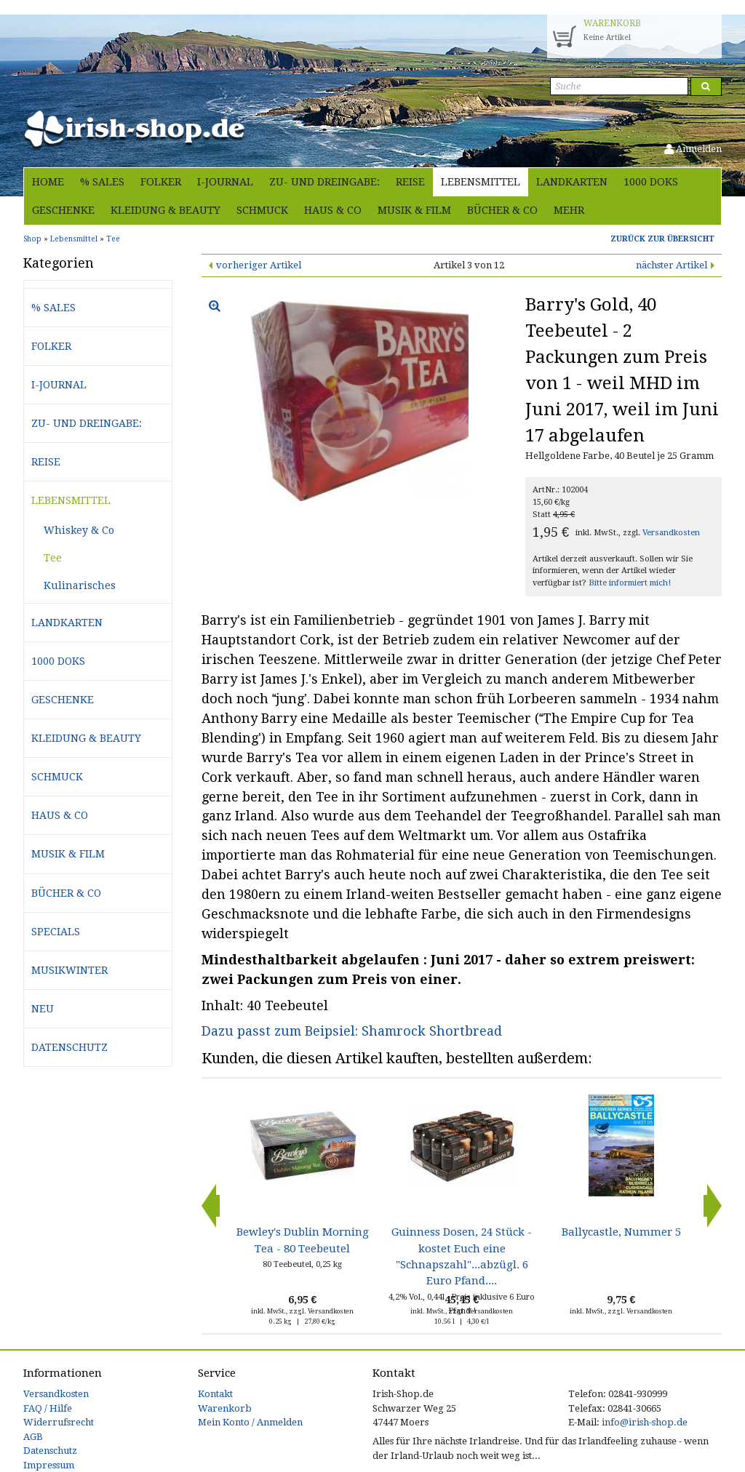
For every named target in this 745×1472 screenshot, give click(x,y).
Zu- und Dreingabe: (324, 182)
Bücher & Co (502, 210)
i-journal (225, 182)
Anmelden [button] (693, 148)
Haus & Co (333, 210)
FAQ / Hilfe (47, 1408)
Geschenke (63, 210)
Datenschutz (69, 1047)
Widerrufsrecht (58, 1422)
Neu (42, 1009)
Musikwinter (69, 970)
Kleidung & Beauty (165, 210)
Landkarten (571, 182)
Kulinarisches (80, 585)
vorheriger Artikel (258, 265)
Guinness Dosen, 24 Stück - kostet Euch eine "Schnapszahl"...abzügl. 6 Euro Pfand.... (461, 1256)
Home (48, 182)
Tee (53, 558)
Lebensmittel (480, 182)
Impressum (48, 1465)
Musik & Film (414, 210)
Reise (410, 182)
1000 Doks (651, 182)
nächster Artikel (671, 265)
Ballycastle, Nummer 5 (621, 1232)
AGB (33, 1436)
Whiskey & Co (79, 530)
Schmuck (262, 210)
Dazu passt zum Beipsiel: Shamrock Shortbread (352, 1031)
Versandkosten (671, 532)
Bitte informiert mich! (630, 583)
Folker (160, 182)
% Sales (102, 182)
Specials (55, 931)
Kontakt (215, 1393)
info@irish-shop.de (645, 1422)
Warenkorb (225, 1408)
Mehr (569, 210)
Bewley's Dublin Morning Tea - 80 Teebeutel (302, 1240)
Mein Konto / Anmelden (250, 1422)
